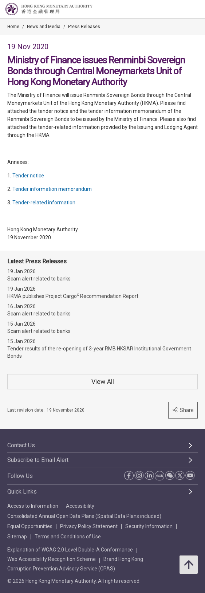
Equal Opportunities (29, 526)
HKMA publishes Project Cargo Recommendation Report (72, 295)
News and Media (43, 26)
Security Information (149, 526)
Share (183, 410)
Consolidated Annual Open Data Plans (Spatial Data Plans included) (84, 516)
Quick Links (22, 491)
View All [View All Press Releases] (102, 381)
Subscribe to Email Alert (37, 459)
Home (13, 26)
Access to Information (32, 506)
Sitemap (17, 536)
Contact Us (21, 445)
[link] (181, 9)
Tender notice (28, 175)
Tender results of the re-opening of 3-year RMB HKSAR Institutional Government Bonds (99, 352)
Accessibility (80, 506)
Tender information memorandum (52, 189)
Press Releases (84, 26)
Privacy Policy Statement (89, 526)
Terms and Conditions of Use (68, 536)
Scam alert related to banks (39, 279)
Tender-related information (43, 202)
